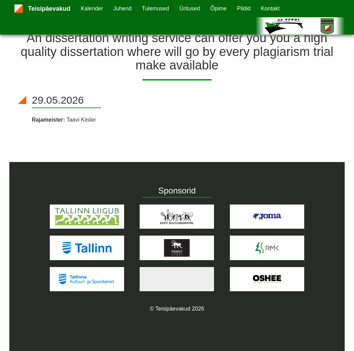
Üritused (189, 8)
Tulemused (155, 8)
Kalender (92, 8)
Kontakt (270, 8)
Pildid (244, 8)
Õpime (218, 8)
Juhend (122, 8)
